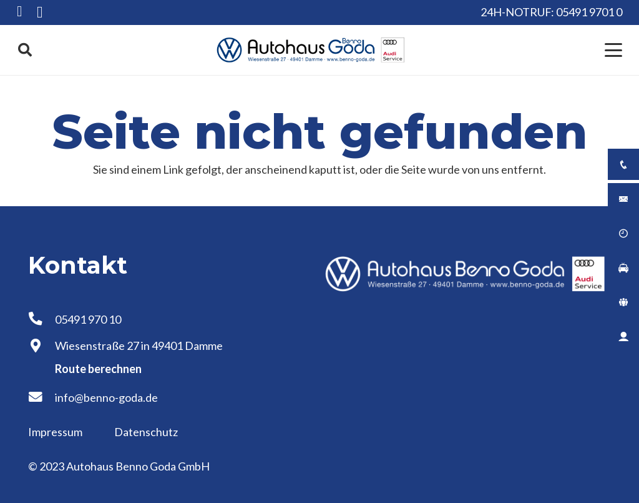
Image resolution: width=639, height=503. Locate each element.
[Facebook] (19, 11)
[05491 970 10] (41, 319)
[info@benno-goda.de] (41, 397)
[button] (25, 50)
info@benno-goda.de (106, 397)
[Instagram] (39, 12)
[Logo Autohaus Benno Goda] (310, 50)
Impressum (56, 432)
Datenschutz (146, 432)
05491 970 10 (88, 319)
